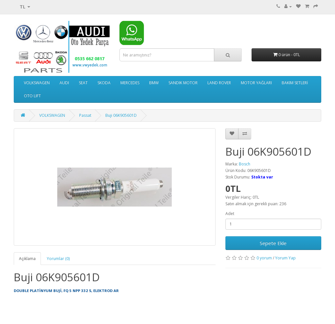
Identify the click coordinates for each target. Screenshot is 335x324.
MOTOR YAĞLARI (256, 82)
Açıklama (27, 258)
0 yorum (264, 258)
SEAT (83, 82)
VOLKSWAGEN (37, 82)
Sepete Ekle (273, 243)
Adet (229, 213)
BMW (154, 82)
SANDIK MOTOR (183, 82)
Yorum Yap (285, 258)
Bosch (244, 164)
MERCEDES (129, 82)
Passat (85, 115)
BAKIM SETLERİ (295, 82)
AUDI (64, 82)
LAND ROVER (219, 82)
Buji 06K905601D (121, 115)
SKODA (104, 82)
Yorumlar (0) (58, 258)
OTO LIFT (32, 96)
